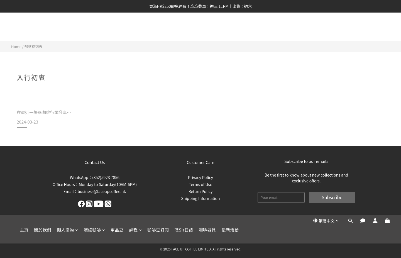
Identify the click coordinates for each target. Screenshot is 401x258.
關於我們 (42, 27)
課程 (135, 27)
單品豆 (117, 27)
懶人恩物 (67, 27)
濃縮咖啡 (94, 27)
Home (16, 46)
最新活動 (230, 27)
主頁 (24, 27)
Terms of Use (200, 184)
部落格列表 (34, 46)
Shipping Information (200, 198)
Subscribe (332, 197)
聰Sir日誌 (184, 27)
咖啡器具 (207, 27)
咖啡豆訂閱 (158, 27)
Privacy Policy (200, 177)
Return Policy (200, 191)
